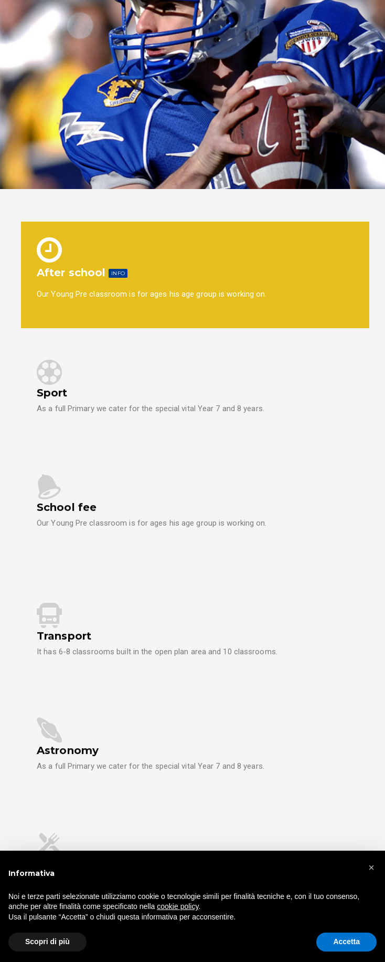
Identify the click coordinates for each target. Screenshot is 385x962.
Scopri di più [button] (47, 941)
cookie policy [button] (177, 906)
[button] (371, 867)
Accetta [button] (346, 941)
